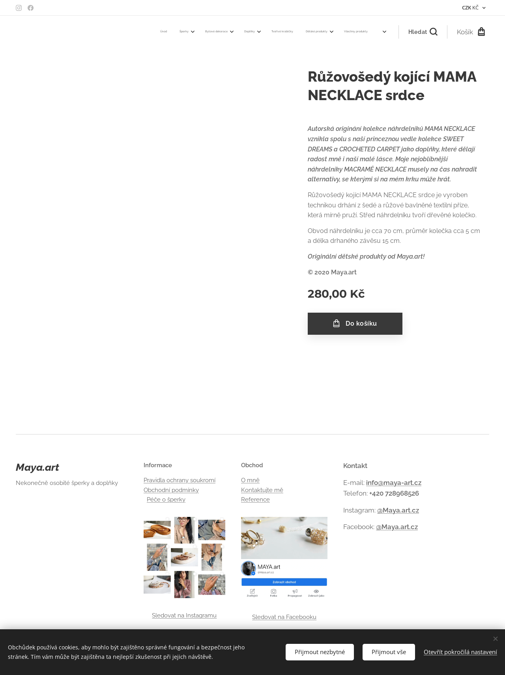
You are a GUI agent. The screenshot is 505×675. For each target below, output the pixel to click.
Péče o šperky (166, 499)
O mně (250, 480)
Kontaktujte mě (262, 490)
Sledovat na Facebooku (284, 617)
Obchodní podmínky (171, 490)
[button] (422, 32)
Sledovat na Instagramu (184, 615)
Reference (255, 499)
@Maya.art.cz (398, 510)
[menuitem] (232, 32)
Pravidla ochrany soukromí (179, 480)
